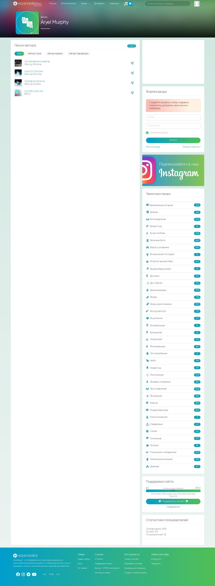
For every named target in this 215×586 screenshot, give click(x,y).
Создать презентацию (135, 573)
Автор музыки (54, 53)
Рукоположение (173, 417)
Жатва (173, 297)
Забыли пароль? (191, 147)
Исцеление (173, 318)
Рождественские (173, 410)
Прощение (173, 396)
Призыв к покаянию (173, 382)
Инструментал (173, 311)
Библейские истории (173, 205)
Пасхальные (173, 374)
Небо (173, 360)
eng (51, 574)
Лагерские (173, 339)
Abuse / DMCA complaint (107, 568)
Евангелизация (173, 290)
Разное (173, 403)
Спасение (173, 438)
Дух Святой (173, 283)
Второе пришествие (173, 261)
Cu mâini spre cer (33, 91)
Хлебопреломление (173, 459)
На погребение (173, 353)
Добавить (99, 3)
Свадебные (173, 424)
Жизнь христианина (173, 304)
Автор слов (34, 53)
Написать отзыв (102, 573)
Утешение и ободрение (173, 452)
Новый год (173, 367)
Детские (173, 276)
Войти (173, 140)
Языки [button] (84, 3)
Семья (173, 431)
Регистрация (153, 147)
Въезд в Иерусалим (173, 268)
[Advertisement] (173, 62)
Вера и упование (173, 247)
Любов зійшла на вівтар (37, 61)
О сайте (99, 559)
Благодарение (173, 219)
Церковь (173, 466)
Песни (52, 3)
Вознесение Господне (173, 254)
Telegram (156, 564)
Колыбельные (173, 325)
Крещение (173, 332)
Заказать (114, 3)
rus (44, 574)
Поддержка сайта (103, 564)
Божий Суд (173, 226)
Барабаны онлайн (133, 564)
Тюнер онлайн (131, 559)
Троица (173, 445)
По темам (82, 568)
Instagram (156, 559)
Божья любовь (173, 233)
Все (19, 53)
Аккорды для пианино (135, 568)
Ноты (80, 564)
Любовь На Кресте (34, 81)
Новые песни (84, 559)
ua (58, 574)
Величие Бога (173, 240)
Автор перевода (78, 53)
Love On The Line (33, 71)
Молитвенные (173, 346)
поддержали (173, 507)
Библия (173, 212)
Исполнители (68, 3)
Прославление (173, 389)
